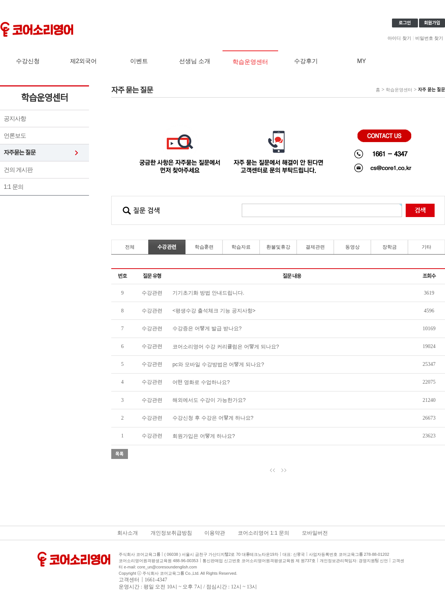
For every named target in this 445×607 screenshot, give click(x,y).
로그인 (405, 23)
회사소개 (127, 533)
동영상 (352, 247)
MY (361, 61)
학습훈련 (204, 247)
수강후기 (306, 61)
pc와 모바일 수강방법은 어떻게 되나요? (218, 364)
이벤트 (139, 61)
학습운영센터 (250, 62)
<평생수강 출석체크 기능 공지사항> (214, 311)
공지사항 (15, 118)
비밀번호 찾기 (429, 38)
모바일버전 (315, 533)
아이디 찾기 (399, 38)
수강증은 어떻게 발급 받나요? (206, 328)
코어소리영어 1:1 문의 (263, 533)
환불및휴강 (278, 247)
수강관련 (167, 247)
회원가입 (432, 23)
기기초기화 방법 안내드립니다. (208, 293)
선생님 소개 (194, 61)
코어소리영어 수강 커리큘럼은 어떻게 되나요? (225, 347)
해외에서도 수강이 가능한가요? (209, 400)
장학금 (389, 247)
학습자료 (241, 247)
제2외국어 (83, 61)
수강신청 (28, 61)
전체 (130, 247)
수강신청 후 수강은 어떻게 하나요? (212, 418)
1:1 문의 (13, 187)
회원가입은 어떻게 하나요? (203, 436)
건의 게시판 (18, 170)
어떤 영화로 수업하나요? (201, 382)
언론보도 (15, 135)
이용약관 (214, 533)
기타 (426, 247)
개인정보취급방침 (171, 533)
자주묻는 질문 (20, 153)
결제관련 (315, 247)
